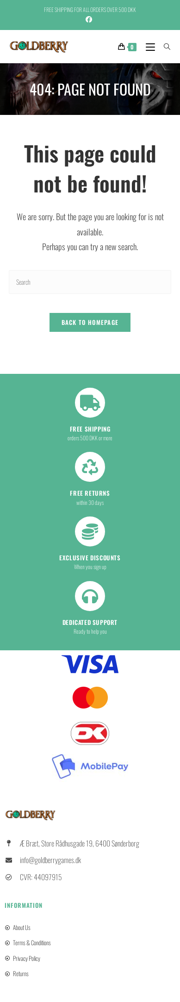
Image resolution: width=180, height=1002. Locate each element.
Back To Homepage (90, 322)
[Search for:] (164, 46)
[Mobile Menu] (148, 46)
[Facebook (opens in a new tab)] (90, 19)
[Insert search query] (90, 282)
